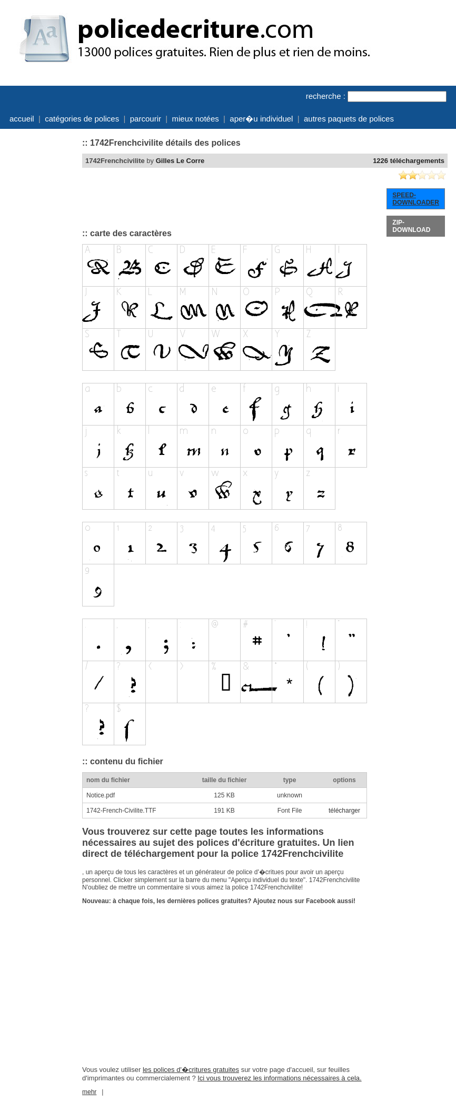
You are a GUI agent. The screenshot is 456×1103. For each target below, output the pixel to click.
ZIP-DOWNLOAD (411, 226)
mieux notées (195, 118)
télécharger (344, 810)
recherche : (325, 96)
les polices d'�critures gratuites (191, 1070)
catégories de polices (82, 118)
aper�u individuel (261, 118)
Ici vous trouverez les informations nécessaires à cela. (279, 1078)
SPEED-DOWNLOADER (415, 198)
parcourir (145, 118)
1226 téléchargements (408, 161)
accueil (21, 118)
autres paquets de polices (349, 118)
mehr (89, 1092)
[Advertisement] (40, 291)
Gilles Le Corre (180, 161)
